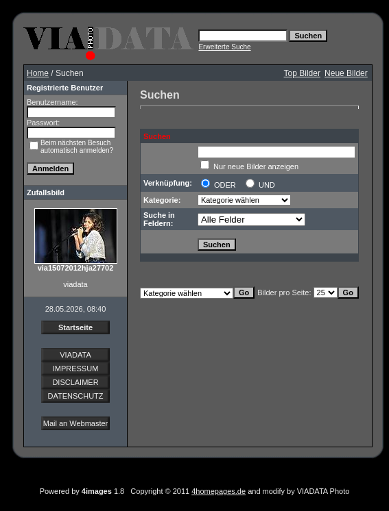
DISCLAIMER (75, 382)
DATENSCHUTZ (75, 396)
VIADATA (75, 355)
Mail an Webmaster (75, 423)
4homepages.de (218, 491)
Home (38, 73)
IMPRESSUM (76, 368)
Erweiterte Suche (224, 47)
